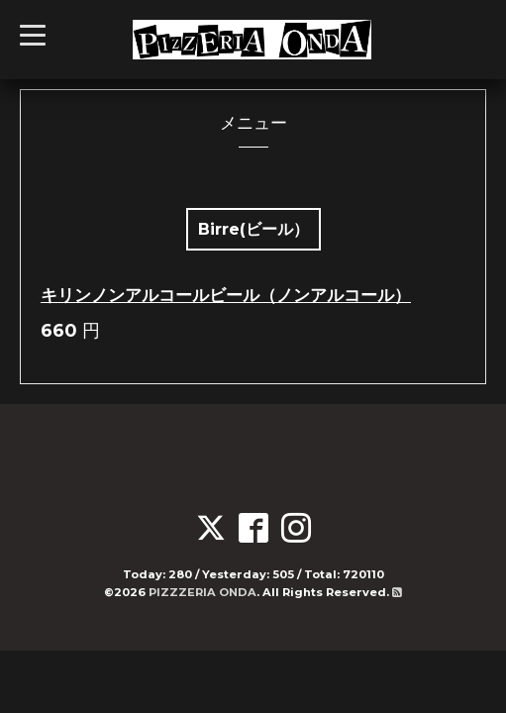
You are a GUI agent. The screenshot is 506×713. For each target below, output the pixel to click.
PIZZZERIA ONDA (202, 592)
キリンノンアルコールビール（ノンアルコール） (226, 295)
